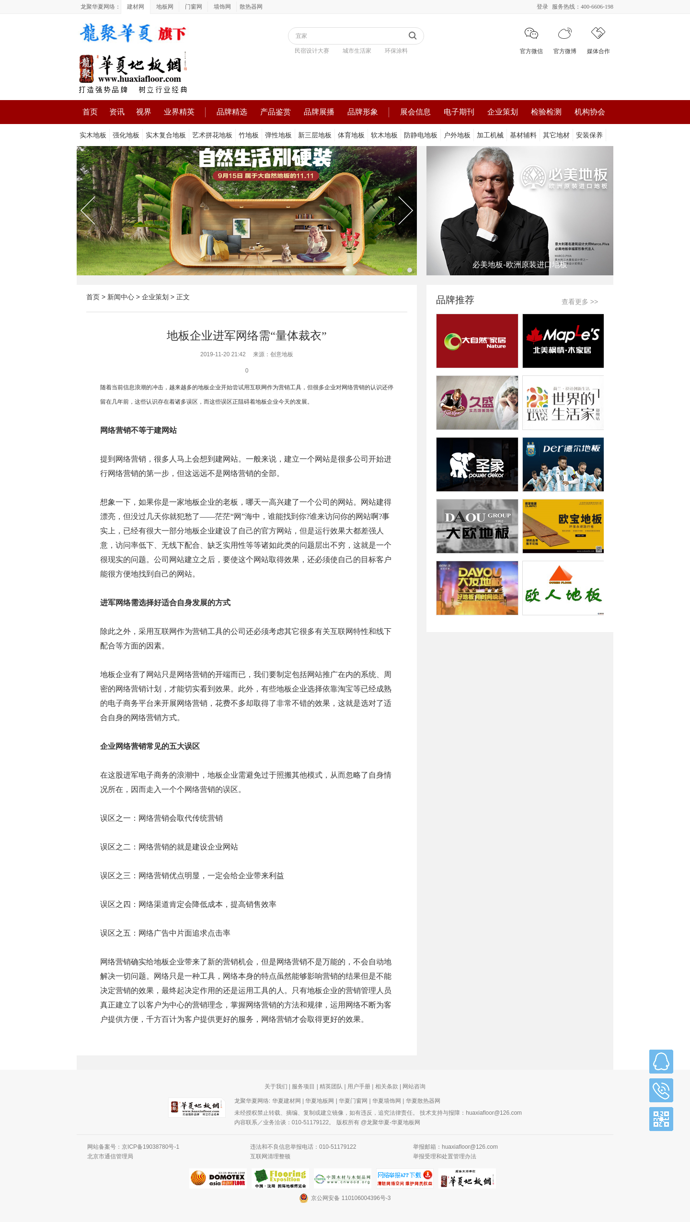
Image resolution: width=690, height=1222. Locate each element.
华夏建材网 (286, 1101)
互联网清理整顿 (270, 1156)
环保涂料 (396, 50)
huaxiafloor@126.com (494, 1112)
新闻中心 (120, 297)
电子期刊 (459, 112)
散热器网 (251, 6)
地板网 (164, 6)
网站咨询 (414, 1086)
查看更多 (580, 302)
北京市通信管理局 (110, 1156)
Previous (88, 211)
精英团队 (331, 1086)
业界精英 (179, 112)
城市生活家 (357, 50)
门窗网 (193, 6)
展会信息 (415, 112)
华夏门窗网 (353, 1101)
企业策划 (502, 112)
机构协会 (590, 112)
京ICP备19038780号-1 (150, 1146)
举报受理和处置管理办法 (444, 1156)
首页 (90, 112)
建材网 (135, 6)
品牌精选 (232, 112)
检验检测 (546, 112)
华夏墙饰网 (386, 1101)
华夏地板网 (319, 1101)
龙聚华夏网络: (252, 1101)
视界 (143, 112)
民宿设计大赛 (312, 50)
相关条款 (386, 1086)
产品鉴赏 (275, 112)
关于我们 (276, 1086)
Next (405, 211)
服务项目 (303, 1086)
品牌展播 (319, 112)
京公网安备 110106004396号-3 (345, 1198)
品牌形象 (362, 112)
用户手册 (358, 1086)
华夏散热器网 (423, 1101)
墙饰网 (222, 6)
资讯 (117, 112)
